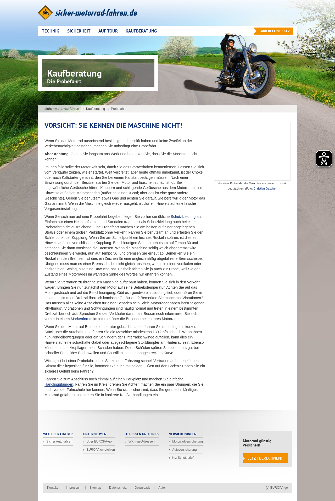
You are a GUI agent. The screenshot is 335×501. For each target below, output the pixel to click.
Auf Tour (108, 31)
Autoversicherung (184, 449)
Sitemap (95, 487)
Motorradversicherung (187, 441)
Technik (50, 31)
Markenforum (81, 319)
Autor (162, 487)
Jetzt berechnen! (265, 458)
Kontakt (52, 487)
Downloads (142, 487)
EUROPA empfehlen (100, 449)
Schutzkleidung (183, 216)
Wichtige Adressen (141, 441)
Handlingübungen (58, 384)
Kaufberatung (141, 31)
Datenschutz (118, 487)
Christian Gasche (265, 188)
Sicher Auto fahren (59, 441)
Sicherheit (79, 31)
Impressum (73, 487)
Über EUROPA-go (99, 441)
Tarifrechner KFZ (274, 31)
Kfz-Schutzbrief (182, 458)
